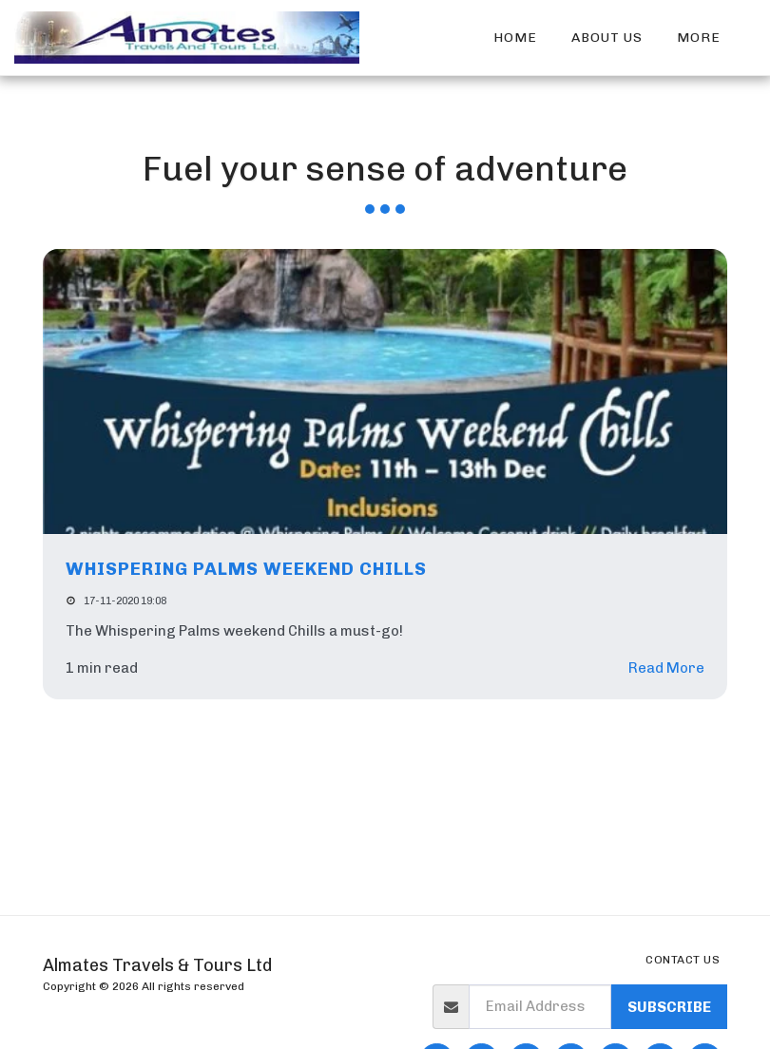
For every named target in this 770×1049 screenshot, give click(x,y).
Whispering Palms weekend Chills (246, 569)
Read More (666, 668)
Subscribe (669, 1007)
